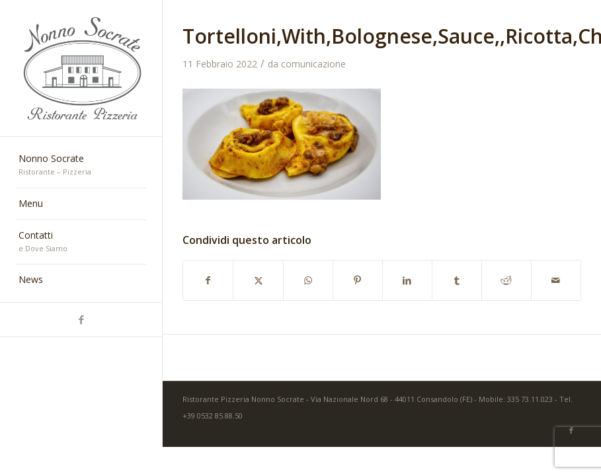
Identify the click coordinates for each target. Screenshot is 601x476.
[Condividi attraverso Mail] (556, 280)
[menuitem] (81, 165)
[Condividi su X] (257, 280)
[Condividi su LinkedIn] (407, 280)
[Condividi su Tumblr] (456, 280)
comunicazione (313, 64)
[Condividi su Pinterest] (357, 280)
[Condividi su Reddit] (506, 280)
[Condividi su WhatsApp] (308, 280)
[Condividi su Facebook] (208, 280)
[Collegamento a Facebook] (81, 320)
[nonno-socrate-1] (81, 68)
